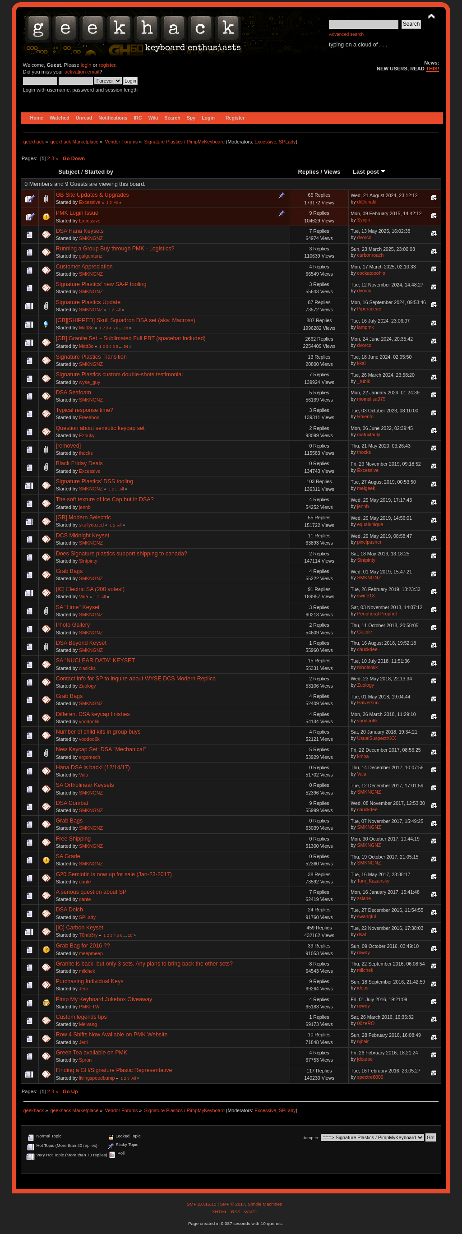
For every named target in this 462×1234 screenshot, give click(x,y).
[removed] (68, 446)
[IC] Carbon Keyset (79, 927)
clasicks (87, 668)
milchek (87, 971)
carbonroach (370, 255)
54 (126, 346)
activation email (82, 71)
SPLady (287, 141)
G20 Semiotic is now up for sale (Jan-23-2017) (114, 874)
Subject (68, 171)
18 (126, 328)
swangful (366, 916)
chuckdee (367, 649)
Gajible (364, 631)
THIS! (432, 68)
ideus (362, 987)
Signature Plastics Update (88, 302)
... (121, 328)
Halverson (368, 702)
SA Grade (68, 856)
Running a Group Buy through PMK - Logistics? (115, 248)
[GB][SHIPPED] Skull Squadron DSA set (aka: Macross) (125, 320)
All (116, 202)
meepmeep (91, 953)
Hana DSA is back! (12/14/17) (93, 767)
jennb (85, 507)
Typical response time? (85, 410)
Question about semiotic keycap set (100, 428)
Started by (98, 171)
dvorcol (364, 237)
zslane (364, 898)
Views (332, 171)
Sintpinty (88, 561)
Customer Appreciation (84, 266)
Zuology (87, 686)
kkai (361, 363)
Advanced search (346, 34)
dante (85, 881)
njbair (363, 1041)
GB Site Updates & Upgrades (92, 195)
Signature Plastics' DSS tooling (95, 481)
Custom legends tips (81, 1017)
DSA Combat (72, 803)
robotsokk (367, 667)
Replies (308, 171)
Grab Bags (69, 571)
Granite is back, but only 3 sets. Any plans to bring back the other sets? (144, 964)
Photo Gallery (73, 625)
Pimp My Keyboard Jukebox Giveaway (104, 999)
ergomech (89, 757)
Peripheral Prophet (377, 613)
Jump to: (311, 1137)
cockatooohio (371, 273)
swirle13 (365, 595)
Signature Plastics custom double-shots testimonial (119, 374)
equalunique (370, 524)
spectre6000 (370, 1077)
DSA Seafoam (73, 392)
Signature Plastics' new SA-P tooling (101, 284)
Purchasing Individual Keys (90, 981)
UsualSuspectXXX (376, 738)
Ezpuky (87, 435)
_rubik (363, 381)
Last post (369, 171)
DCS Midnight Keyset (83, 535)
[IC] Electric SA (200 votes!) (90, 589)
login (86, 65)
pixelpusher (369, 542)
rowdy (363, 952)
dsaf (361, 934)
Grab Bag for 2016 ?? (83, 946)
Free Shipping (73, 839)
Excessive (265, 141)
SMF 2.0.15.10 (202, 1204)
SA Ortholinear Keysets (85, 785)
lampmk (365, 327)
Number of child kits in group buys (98, 732)
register (107, 65)
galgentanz (90, 256)
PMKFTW (89, 1006)
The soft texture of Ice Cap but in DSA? (105, 499)
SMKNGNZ (91, 238)
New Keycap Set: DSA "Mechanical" (101, 749)
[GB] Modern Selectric (83, 517)
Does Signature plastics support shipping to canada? (121, 553)
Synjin (363, 219)
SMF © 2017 (232, 1204)
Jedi (83, 988)
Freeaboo (89, 417)
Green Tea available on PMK (92, 1052)
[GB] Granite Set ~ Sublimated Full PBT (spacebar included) (131, 338)
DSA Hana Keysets (80, 231)
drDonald (366, 201)
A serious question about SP (91, 892)
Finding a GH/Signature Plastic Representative (114, 1070)
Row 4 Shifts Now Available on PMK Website (112, 1034)
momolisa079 (371, 399)
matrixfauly (368, 434)
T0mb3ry (88, 935)
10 (130, 935)
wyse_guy (89, 382)
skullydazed (91, 524)
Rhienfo (365, 416)
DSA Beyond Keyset (81, 643)
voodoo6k (89, 721)
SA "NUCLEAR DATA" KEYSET (95, 660)
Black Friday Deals (79, 463)
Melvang (88, 1024)
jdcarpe (365, 1059)
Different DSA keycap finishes (93, 714)
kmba (363, 756)
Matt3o (86, 327)
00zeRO (365, 1023)
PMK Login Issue (77, 213)
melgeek (366, 488)
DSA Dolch (69, 909)
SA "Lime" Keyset (78, 607)
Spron (85, 1060)
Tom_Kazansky (373, 880)
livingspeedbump (97, 1078)
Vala (83, 596)
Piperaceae (369, 308)
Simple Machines (265, 1204)
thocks (86, 453)
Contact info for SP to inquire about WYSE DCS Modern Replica (136, 678)
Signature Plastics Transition (91, 357)
